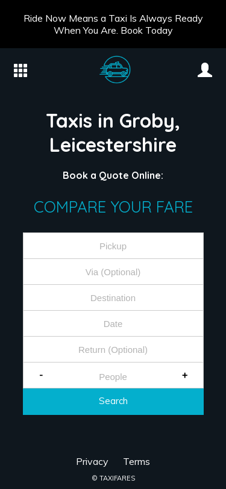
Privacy (92, 461)
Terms (136, 461)
